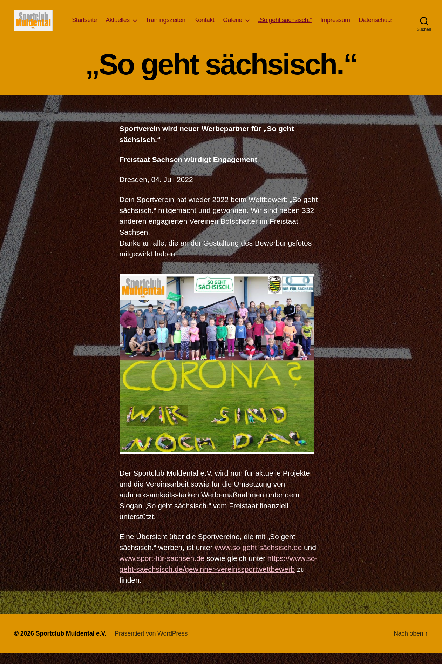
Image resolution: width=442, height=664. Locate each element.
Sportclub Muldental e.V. (70, 644)
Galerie (274, 20)
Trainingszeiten (207, 20)
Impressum (377, 20)
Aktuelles (160, 20)
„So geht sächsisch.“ (326, 20)
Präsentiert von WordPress (151, 644)
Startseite (126, 20)
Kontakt (246, 20)
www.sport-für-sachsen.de (162, 569)
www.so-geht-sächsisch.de (258, 558)
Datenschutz (375, 30)
